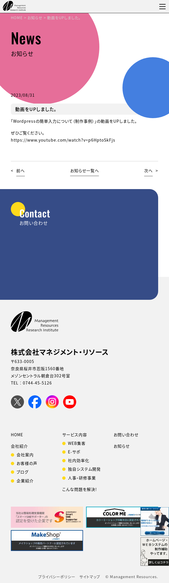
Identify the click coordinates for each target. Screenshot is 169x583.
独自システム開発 (84, 469)
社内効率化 (78, 460)
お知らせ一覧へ (84, 170)
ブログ (23, 472)
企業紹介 (25, 480)
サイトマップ (89, 576)
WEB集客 (77, 443)
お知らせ (122, 446)
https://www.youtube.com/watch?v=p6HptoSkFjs (63, 140)
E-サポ (74, 452)
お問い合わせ (126, 434)
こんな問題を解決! (79, 489)
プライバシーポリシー (56, 576)
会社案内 (25, 454)
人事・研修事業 (82, 478)
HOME (17, 434)
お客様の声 (27, 463)
